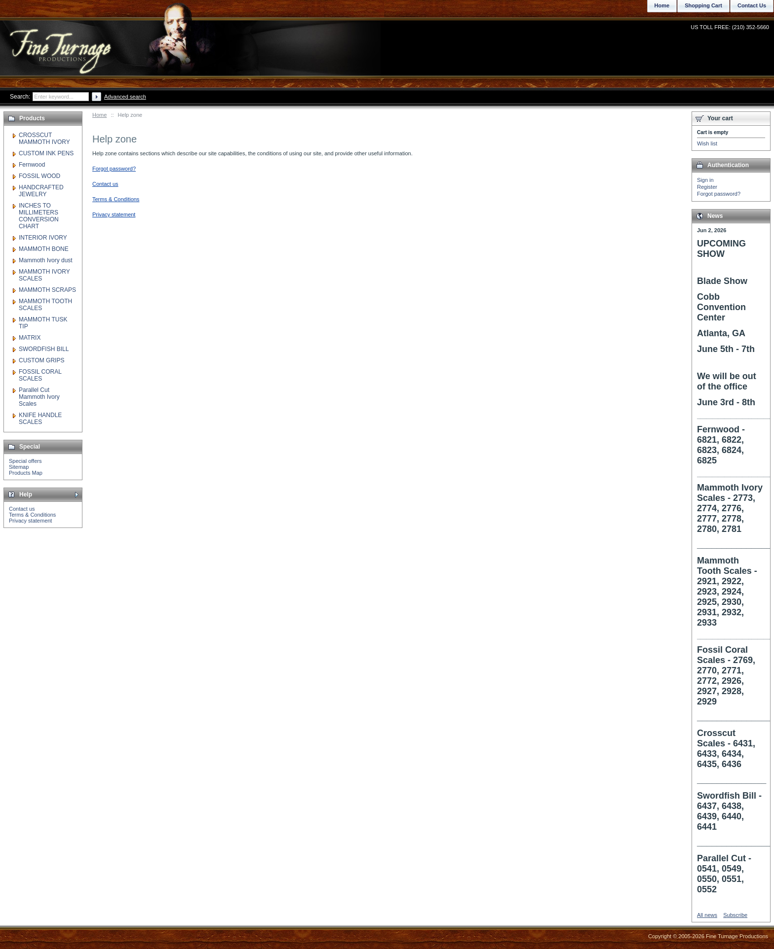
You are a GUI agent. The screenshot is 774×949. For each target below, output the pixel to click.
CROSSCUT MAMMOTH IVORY (44, 138)
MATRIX (29, 337)
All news (707, 915)
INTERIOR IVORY (43, 237)
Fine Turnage (61, 42)
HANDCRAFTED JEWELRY (41, 191)
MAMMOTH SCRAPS (47, 289)
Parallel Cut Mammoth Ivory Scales (39, 397)
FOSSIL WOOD (39, 176)
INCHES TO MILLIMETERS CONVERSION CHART (39, 216)
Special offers (25, 461)
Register (707, 187)
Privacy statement (30, 521)
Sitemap (19, 467)
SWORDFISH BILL (44, 349)
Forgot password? (718, 194)
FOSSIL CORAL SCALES (40, 375)
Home (99, 115)
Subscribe (735, 915)
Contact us (22, 509)
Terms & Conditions (32, 515)
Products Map (25, 473)
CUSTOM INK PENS (46, 153)
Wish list (707, 143)
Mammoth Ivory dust (46, 260)
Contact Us (751, 5)
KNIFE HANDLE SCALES (40, 418)
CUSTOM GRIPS (41, 360)
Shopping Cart (703, 5)
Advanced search (125, 97)
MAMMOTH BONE (44, 249)
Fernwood (32, 164)
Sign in (705, 180)
